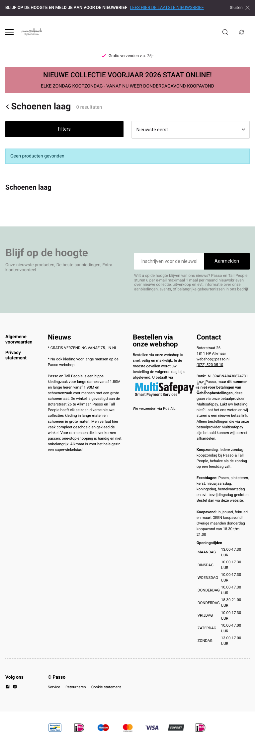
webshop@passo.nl (213, 359)
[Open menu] (9, 32)
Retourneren (75, 687)
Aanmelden (226, 261)
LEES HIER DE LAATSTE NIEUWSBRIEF (167, 7)
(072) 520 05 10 (210, 364)
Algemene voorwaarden (19, 339)
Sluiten (240, 7)
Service (54, 687)
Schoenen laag (38, 106)
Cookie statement (106, 687)
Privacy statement (16, 355)
